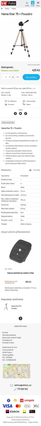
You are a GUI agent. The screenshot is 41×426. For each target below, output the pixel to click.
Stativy (7, 8)
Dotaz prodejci (30, 101)
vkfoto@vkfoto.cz (22, 385)
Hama (30, 95)
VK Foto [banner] (8, 4)
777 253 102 (22, 389)
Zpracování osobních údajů (11, 337)
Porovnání (11, 104)
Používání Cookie (8, 343)
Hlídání (28, 104)
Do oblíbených (12, 101)
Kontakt (5, 332)
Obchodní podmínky (9, 335)
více (34, 88)
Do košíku (31, 77)
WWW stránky (8, 422)
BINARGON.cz (22, 422)
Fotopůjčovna (7, 340)
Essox (17, 77)
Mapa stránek (33, 422)
